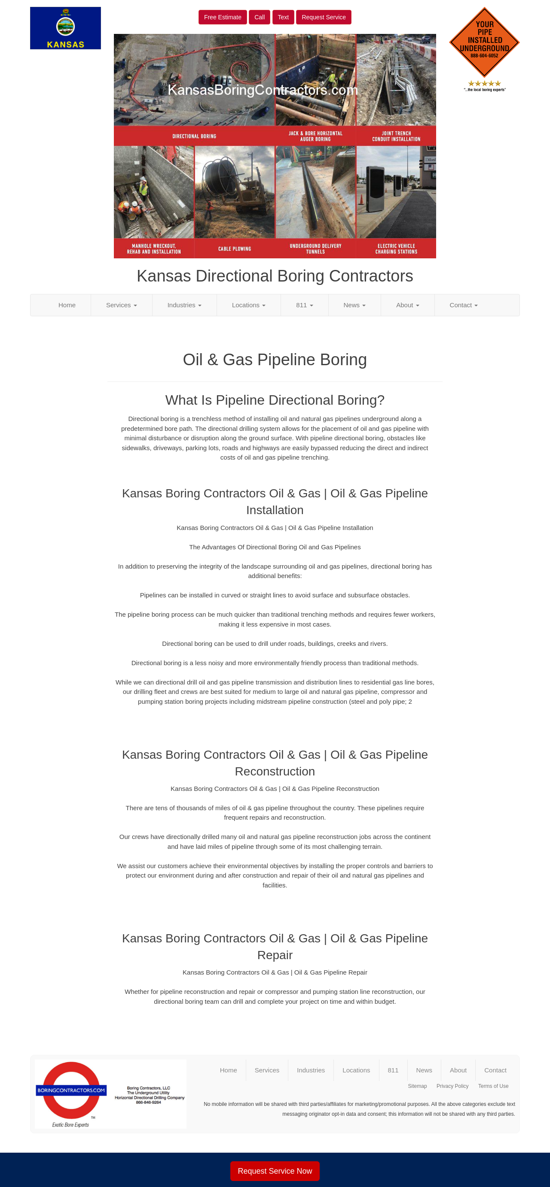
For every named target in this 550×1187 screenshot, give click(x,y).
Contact (464, 305)
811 (304, 305)
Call (259, 17)
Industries (185, 305)
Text (283, 17)
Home (67, 305)
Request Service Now (275, 1171)
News (355, 305)
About (407, 305)
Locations (249, 305)
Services (121, 305)
